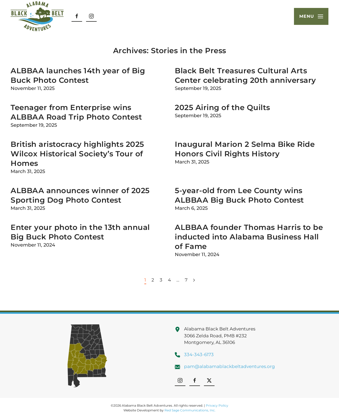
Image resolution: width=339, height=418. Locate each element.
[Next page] (194, 280)
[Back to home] (37, 16)
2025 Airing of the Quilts (222, 107)
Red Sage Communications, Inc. (190, 410)
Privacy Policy (217, 405)
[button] (311, 16)
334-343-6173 (199, 354)
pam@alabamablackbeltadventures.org (229, 366)
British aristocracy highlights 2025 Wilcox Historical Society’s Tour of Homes (77, 154)
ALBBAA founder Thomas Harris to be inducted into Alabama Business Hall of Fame (249, 237)
